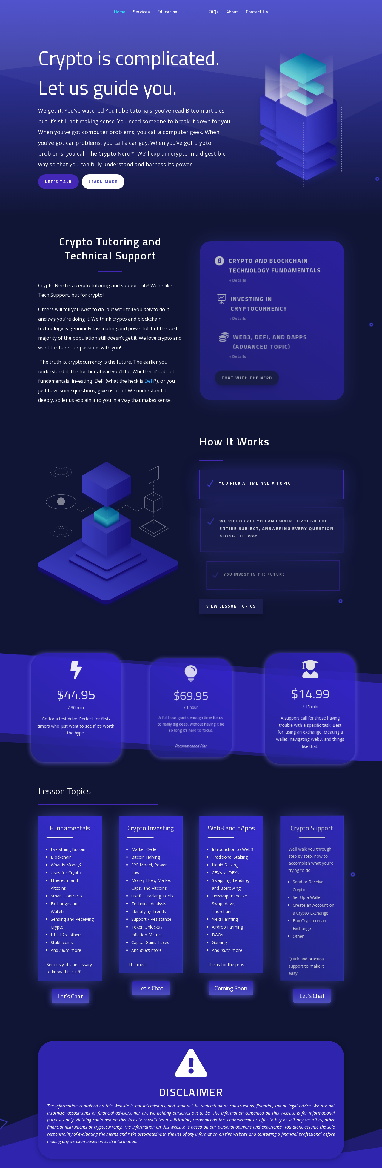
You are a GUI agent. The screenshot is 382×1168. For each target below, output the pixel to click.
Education (167, 12)
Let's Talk (58, 182)
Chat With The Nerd (250, 376)
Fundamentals (70, 828)
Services (141, 12)
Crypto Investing (151, 828)
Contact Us (257, 12)
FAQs (213, 12)
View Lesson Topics (231, 606)
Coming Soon (231, 988)
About (232, 12)
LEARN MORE (103, 182)
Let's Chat (70, 996)
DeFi (149, 381)
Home (119, 12)
